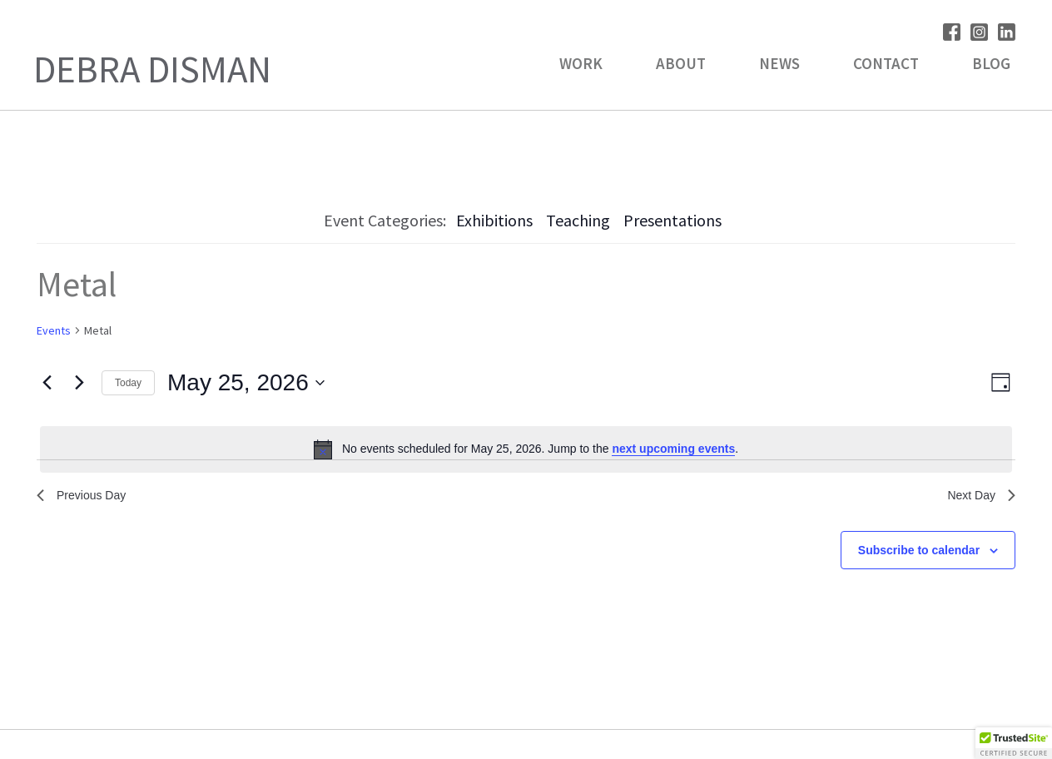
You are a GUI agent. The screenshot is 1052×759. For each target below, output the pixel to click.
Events (54, 330)
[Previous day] (47, 383)
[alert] (526, 449)
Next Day (977, 497)
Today (128, 383)
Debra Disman (152, 69)
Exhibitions (494, 220)
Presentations (672, 220)
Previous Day (86, 497)
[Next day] (79, 383)
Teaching (578, 220)
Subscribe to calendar (919, 554)
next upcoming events (673, 448)
